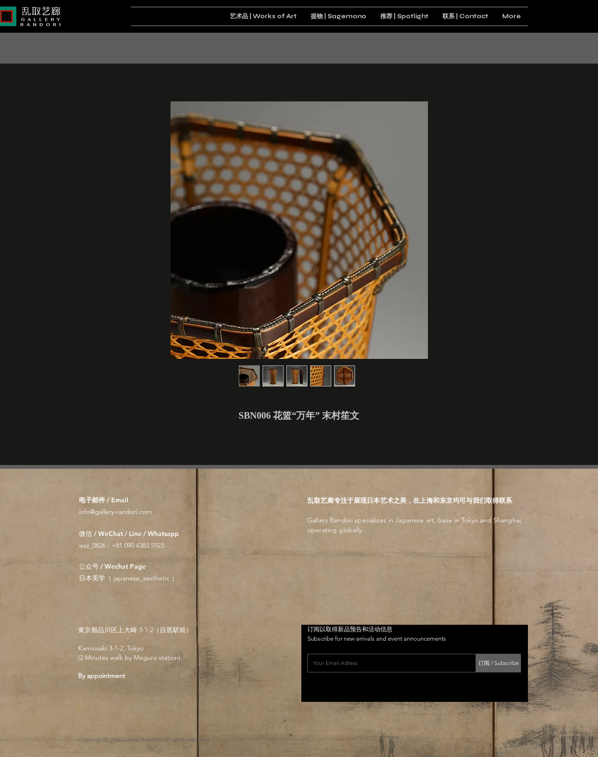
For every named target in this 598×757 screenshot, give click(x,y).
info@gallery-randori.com (115, 511)
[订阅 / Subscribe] (498, 663)
